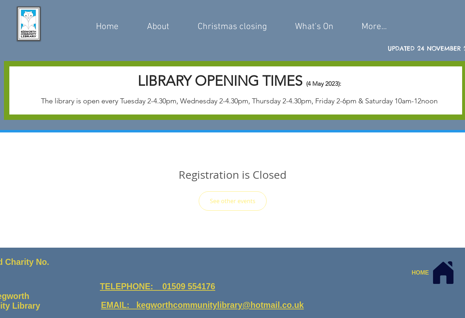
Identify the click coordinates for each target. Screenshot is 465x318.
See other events (232, 201)
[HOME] (434, 272)
